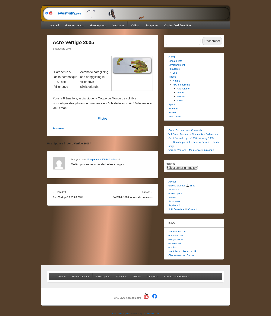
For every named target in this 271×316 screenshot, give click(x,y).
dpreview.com (175, 235)
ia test (171, 57)
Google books (175, 239)
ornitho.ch (173, 247)
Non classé (174, 116)
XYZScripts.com (151, 313)
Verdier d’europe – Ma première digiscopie (191, 150)
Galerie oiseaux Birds (181, 185)
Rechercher (212, 41)
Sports (172, 104)
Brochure (173, 108)
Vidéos (135, 25)
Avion (180, 100)
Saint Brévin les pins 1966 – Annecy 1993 (191, 138)
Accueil (54, 25)
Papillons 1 (174, 205)
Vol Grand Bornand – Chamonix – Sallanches (193, 134)
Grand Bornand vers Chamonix (185, 130)
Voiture (180, 96)
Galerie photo (98, 25)
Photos (102, 118)
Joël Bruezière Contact (182, 209)
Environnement (176, 64)
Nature (176, 80)
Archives (170, 163)
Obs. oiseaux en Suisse (181, 255)
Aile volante (183, 88)
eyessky (99, 13)
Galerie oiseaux (74, 25)
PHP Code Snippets (121, 313)
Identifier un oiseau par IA (182, 251)
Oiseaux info (175, 61)
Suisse (172, 112)
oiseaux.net (174, 243)
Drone (180, 92)
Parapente (151, 25)
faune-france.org (177, 231)
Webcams (118, 25)
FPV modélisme (181, 84)
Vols (175, 72)
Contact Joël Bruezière (177, 25)
